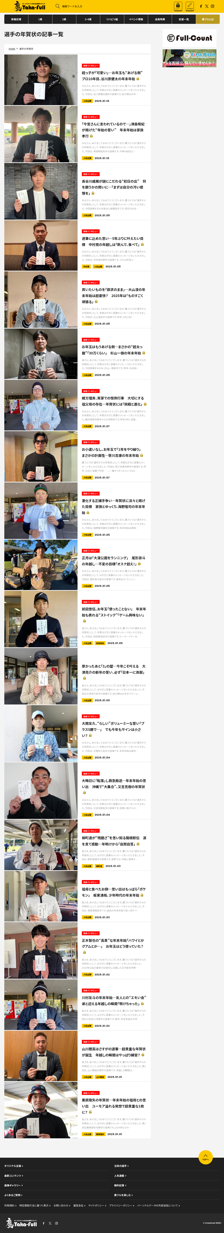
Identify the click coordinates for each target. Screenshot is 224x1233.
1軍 (40, 19)
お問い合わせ (60, 1205)
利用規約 (9, 1205)
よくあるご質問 (12, 1195)
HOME (12, 48)
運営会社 (78, 1205)
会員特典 (160, 19)
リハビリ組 (112, 19)
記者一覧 (184, 19)
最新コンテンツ (12, 1175)
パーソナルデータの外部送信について (157, 1205)
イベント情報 (136, 19)
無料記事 (119, 1185)
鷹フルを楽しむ (122, 1195)
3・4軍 (88, 19)
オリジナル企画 (12, 1166)
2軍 (64, 19)
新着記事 (16, 19)
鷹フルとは (208, 19)
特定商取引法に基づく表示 (34, 1205)
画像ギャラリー (12, 1185)
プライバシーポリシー (120, 1205)
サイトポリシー (96, 1205)
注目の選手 (120, 1166)
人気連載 (119, 1175)
